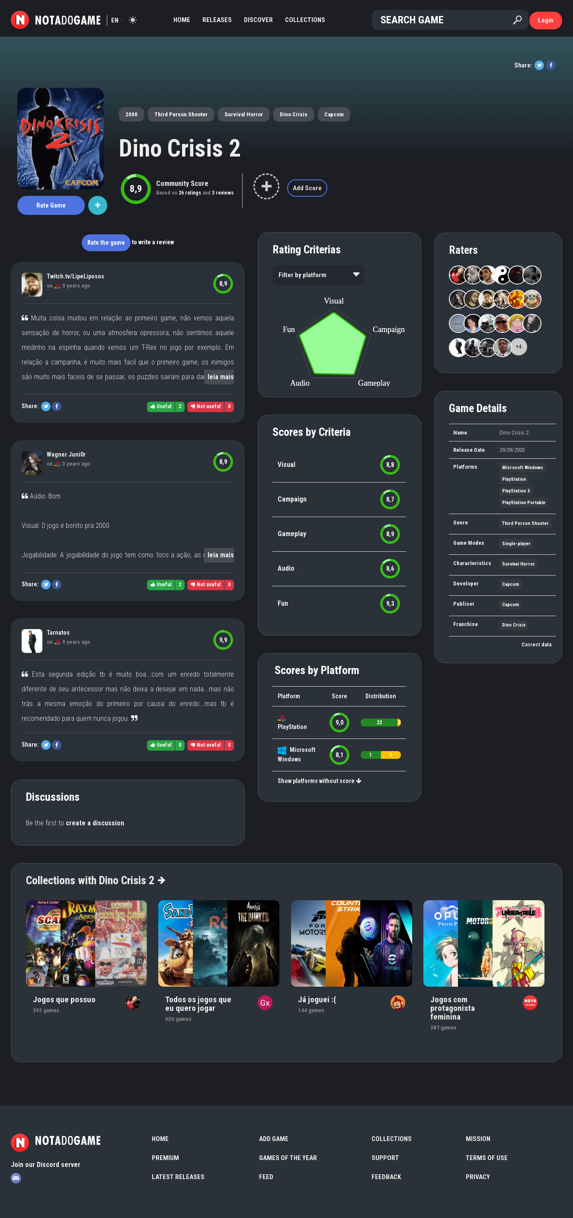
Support (385, 1158)
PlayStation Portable (523, 502)
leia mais (221, 377)
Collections (305, 20)
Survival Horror (243, 114)
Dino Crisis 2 (180, 148)
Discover (258, 20)
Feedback (386, 1177)
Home (181, 20)
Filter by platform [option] (302, 275)
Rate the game (106, 242)
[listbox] (318, 275)
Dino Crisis (293, 114)
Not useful (206, 406)
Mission (478, 1139)
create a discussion (95, 823)
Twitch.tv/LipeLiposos (75, 276)
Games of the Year (288, 1158)
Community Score (182, 183)
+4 (518, 346)
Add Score (307, 188)
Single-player (516, 544)
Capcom (334, 114)
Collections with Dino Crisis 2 (95, 880)
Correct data (536, 645)
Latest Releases (178, 1177)
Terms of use (487, 1158)
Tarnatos (58, 632)
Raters (463, 249)
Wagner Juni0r (66, 454)
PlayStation (292, 726)
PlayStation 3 (516, 491)
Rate (51, 205)
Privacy (478, 1177)
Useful (160, 406)
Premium (165, 1158)
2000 (131, 114)
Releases (217, 20)
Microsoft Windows (522, 467)
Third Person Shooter (181, 114)
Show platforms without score (320, 780)
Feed (266, 1177)
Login (546, 20)
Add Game (273, 1139)
